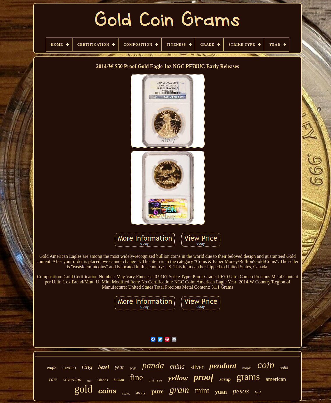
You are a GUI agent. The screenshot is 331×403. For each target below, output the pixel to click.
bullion (119, 380)
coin (266, 364)
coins (107, 391)
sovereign (72, 379)
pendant (222, 365)
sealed (126, 393)
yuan (221, 392)
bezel (103, 367)
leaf (258, 392)
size (89, 380)
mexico (69, 367)
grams (248, 377)
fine (136, 377)
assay (141, 392)
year (119, 367)
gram (179, 389)
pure (157, 391)
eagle (51, 367)
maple (247, 368)
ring (87, 366)
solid (284, 368)
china (177, 366)
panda (153, 365)
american (276, 379)
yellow (178, 378)
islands (103, 380)
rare (53, 379)
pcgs (133, 368)
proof (204, 377)
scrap (225, 379)
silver (197, 367)
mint (202, 390)
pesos (241, 391)
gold (83, 389)
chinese (155, 380)
